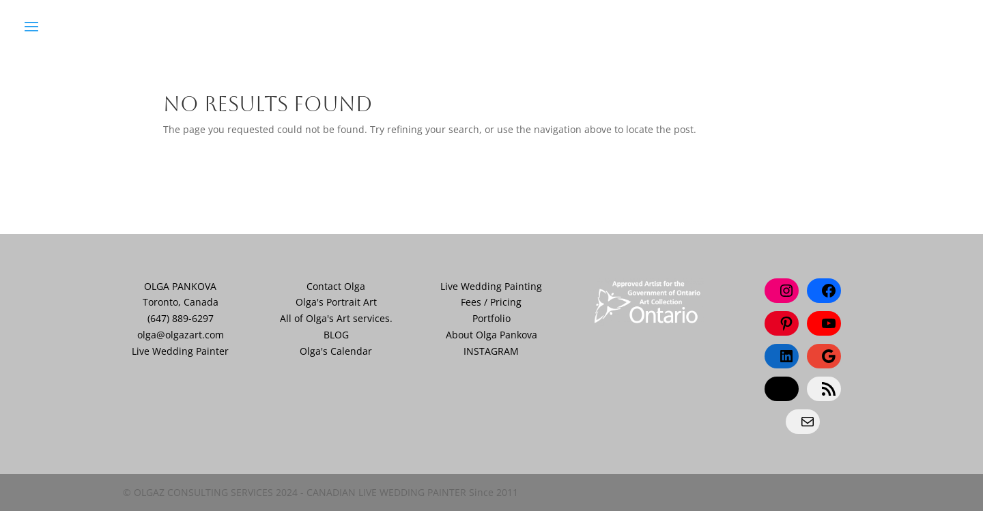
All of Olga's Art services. (336, 318)
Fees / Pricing (491, 301)
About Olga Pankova (491, 334)
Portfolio (491, 318)
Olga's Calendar (336, 351)
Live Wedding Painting (491, 286)
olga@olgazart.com (180, 334)
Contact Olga (336, 286)
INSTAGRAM (491, 351)
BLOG (336, 334)
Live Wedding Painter (180, 351)
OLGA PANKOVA (180, 286)
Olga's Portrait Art (336, 301)
